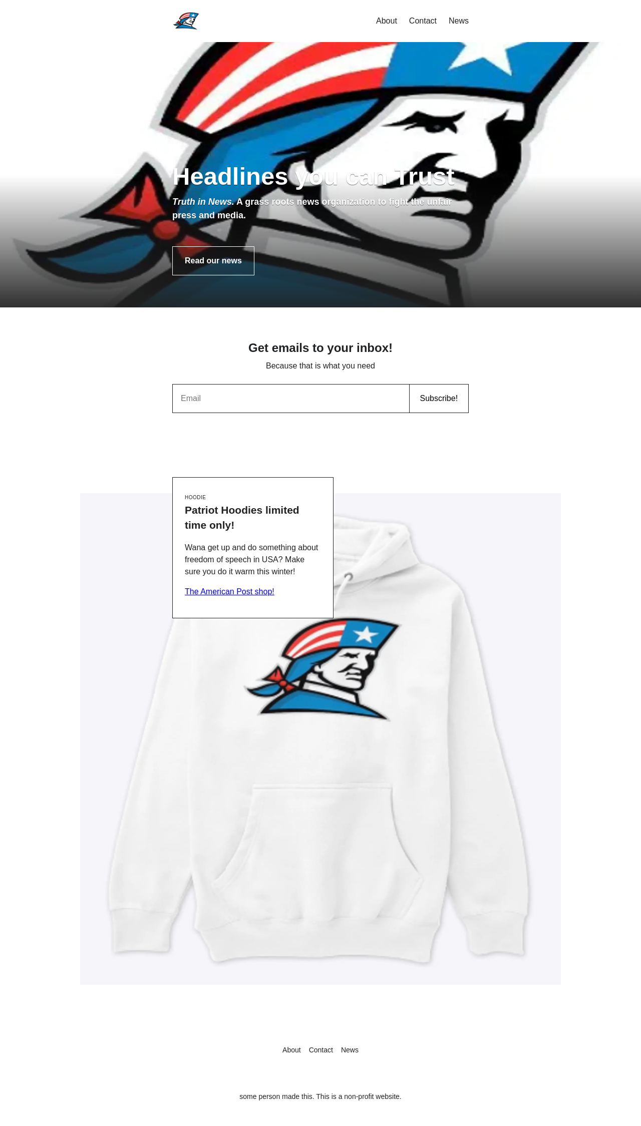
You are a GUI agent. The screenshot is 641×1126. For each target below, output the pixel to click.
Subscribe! (439, 398)
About (386, 21)
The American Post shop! (229, 591)
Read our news (213, 260)
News (459, 21)
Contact (423, 21)
